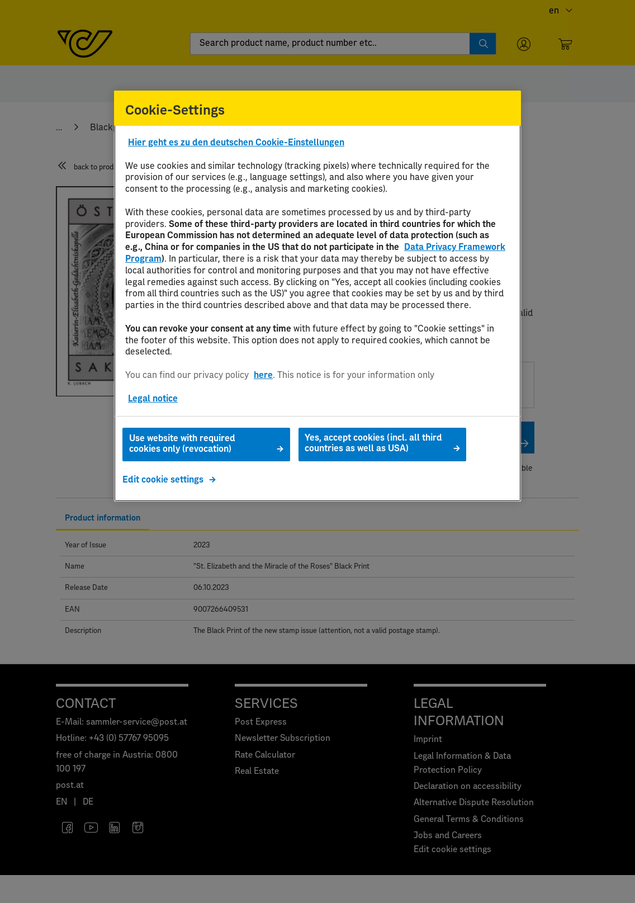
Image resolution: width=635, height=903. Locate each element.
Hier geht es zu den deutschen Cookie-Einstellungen (236, 142)
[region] (317, 296)
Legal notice (153, 398)
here (263, 375)
